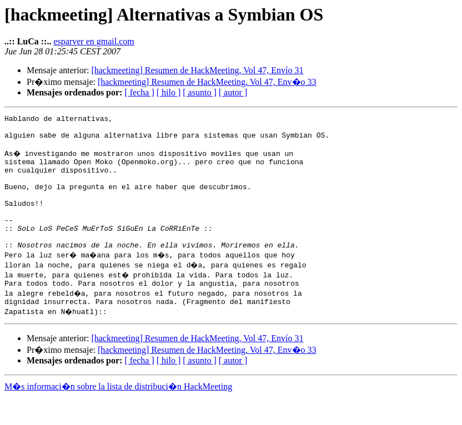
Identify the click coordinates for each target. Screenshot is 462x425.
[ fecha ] (139, 92)
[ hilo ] (169, 92)
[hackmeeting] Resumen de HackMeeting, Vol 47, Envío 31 (197, 70)
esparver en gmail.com (93, 41)
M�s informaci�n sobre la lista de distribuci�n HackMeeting (118, 414)
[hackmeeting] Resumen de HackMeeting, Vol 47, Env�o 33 (207, 82)
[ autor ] (233, 92)
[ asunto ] (199, 92)
